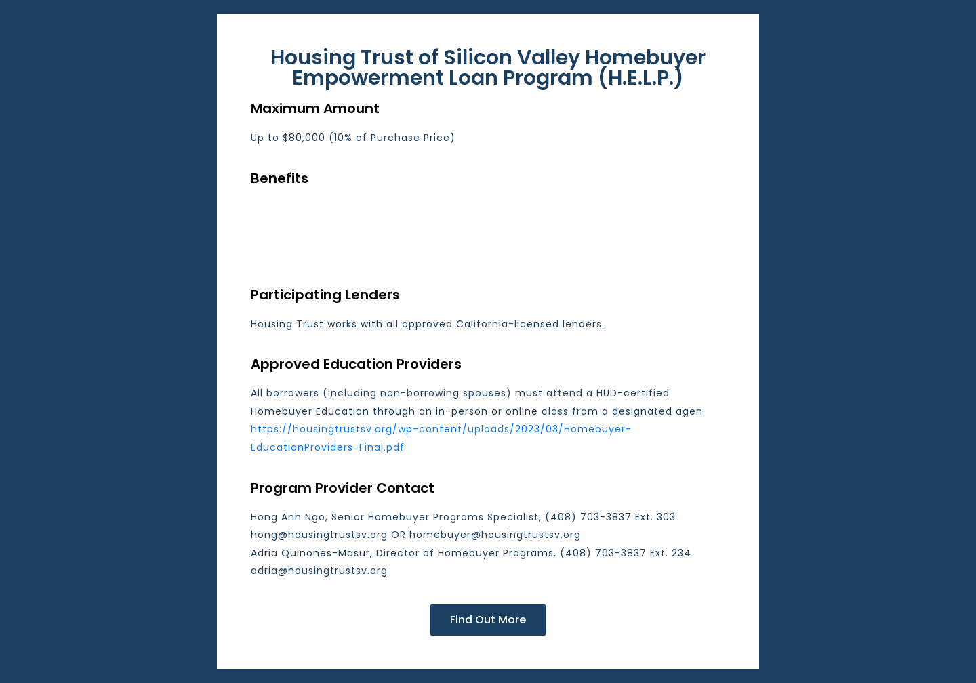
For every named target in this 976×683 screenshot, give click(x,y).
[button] (488, 620)
